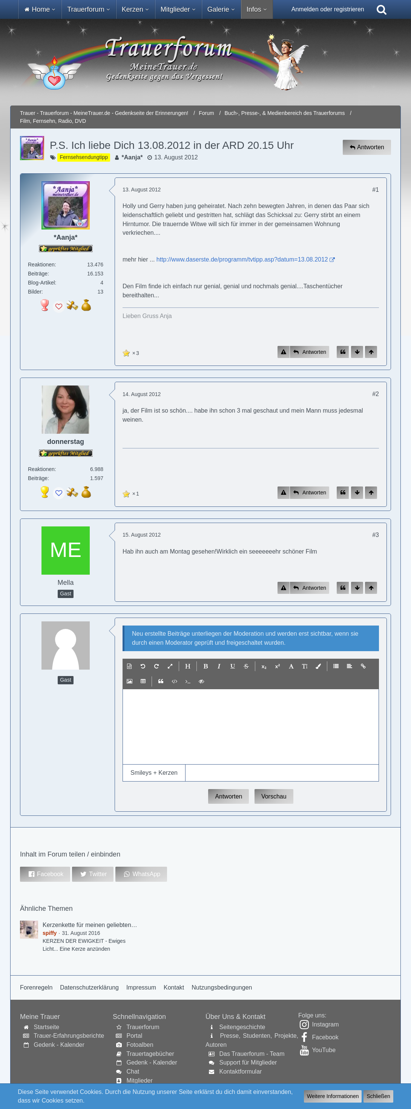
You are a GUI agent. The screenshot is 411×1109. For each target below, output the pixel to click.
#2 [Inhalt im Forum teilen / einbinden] (375, 394)
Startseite (46, 1027)
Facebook (325, 1037)
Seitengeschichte (242, 1027)
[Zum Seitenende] (357, 352)
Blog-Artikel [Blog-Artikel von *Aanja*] (41, 283)
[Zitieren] (343, 352)
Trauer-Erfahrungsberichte (69, 1036)
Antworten (228, 796)
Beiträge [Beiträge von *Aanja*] (38, 274)
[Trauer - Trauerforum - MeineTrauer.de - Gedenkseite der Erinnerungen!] (205, 62)
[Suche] (381, 9)
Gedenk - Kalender (59, 1045)
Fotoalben (139, 1045)
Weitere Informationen (333, 1096)
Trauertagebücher (150, 1054)
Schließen (378, 1096)
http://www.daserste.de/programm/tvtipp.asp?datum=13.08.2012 (242, 259)
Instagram (325, 1024)
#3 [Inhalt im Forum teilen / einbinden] (375, 535)
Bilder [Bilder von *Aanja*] (34, 292)
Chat (132, 1071)
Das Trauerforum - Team (251, 1054)
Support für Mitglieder (248, 1062)
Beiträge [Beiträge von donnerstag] (38, 478)
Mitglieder (139, 1080)
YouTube (324, 1050)
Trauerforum (142, 1027)
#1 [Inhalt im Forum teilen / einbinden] (375, 190)
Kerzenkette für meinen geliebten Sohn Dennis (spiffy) (115, 925)
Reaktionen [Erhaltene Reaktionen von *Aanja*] (41, 265)
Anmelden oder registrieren (327, 9)
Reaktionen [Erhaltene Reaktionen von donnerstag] (41, 469)
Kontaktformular (240, 1071)
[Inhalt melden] (284, 352)
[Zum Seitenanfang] (371, 352)
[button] (129, 666)
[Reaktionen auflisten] (132, 352)
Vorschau (274, 796)
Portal (134, 1036)
